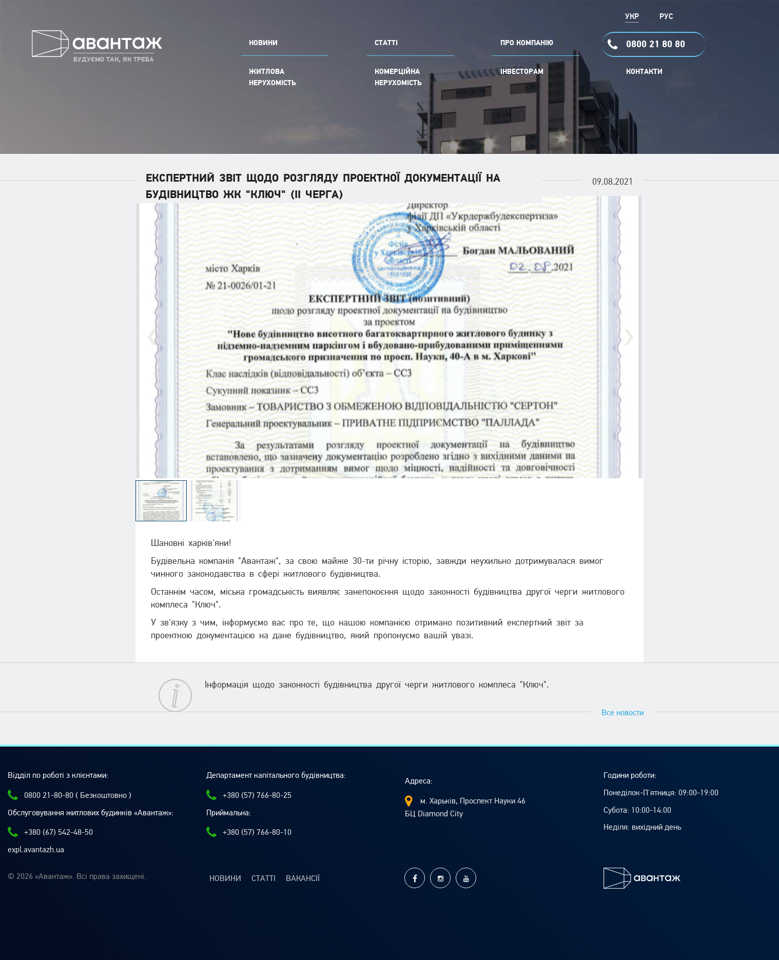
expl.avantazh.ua (36, 850)
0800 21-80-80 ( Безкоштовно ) (69, 795)
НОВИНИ (263, 43)
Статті (263, 878)
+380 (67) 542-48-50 (50, 832)
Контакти (644, 71)
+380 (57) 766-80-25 (248, 795)
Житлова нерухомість (272, 77)
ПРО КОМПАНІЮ (526, 43)
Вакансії (303, 878)
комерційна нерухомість (398, 77)
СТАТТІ (386, 43)
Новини (225, 878)
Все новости (622, 713)
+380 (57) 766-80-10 (248, 832)
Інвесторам (521, 71)
